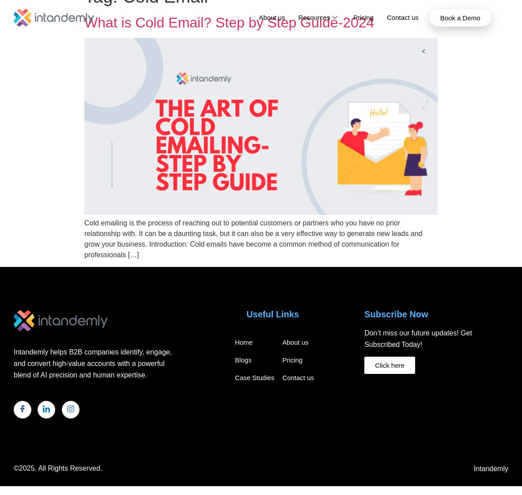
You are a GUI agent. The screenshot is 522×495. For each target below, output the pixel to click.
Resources (317, 18)
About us (272, 17)
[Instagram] (70, 410)
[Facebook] (22, 410)
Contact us (403, 17)
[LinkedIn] (46, 410)
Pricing (363, 17)
